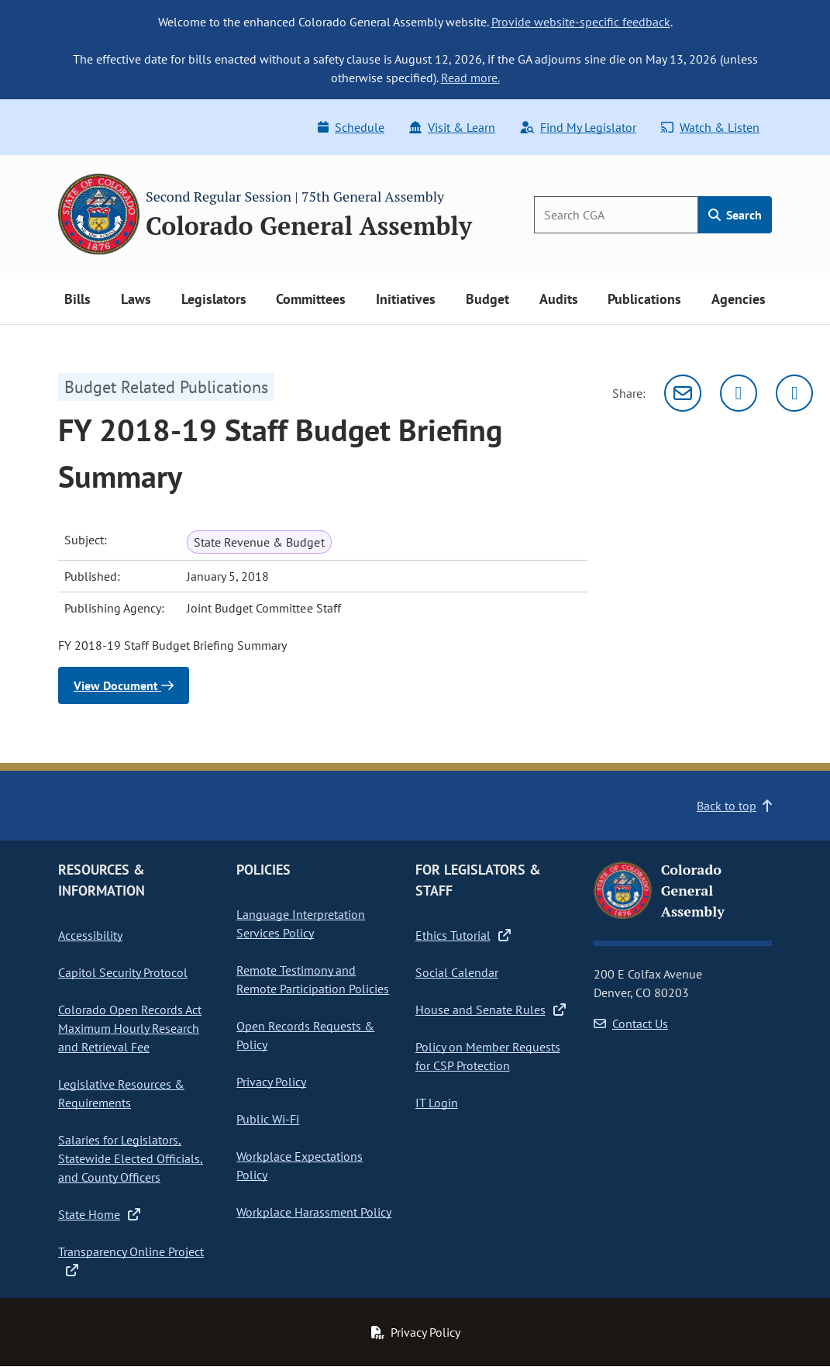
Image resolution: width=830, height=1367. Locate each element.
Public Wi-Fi (267, 1119)
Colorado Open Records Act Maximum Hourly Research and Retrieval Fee (129, 1028)
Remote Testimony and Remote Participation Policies (312, 979)
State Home (99, 1214)
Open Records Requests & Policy (305, 1035)
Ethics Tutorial (463, 935)
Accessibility (90, 935)
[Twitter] (738, 393)
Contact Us (631, 1023)
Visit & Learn (452, 127)
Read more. (470, 77)
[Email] (682, 393)
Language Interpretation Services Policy (300, 923)
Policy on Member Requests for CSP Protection (487, 1056)
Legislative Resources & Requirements (121, 1093)
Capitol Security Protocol (123, 972)
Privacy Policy (271, 1081)
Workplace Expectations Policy (299, 1165)
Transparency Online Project (131, 1261)
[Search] (616, 214)
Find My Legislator (578, 127)
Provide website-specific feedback (580, 21)
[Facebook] (794, 393)
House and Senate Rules (490, 1009)
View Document (124, 685)
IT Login (436, 1102)
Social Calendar (456, 972)
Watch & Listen (710, 127)
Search (735, 215)
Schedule (351, 127)
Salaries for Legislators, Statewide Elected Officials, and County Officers (130, 1158)
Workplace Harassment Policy (313, 1212)
